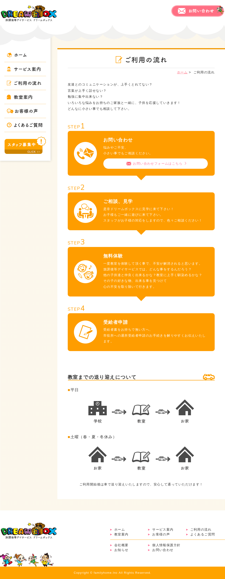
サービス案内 (162, 529)
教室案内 (121, 534)
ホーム (119, 529)
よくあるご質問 (202, 534)
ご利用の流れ (200, 529)
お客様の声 (161, 534)
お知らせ (121, 550)
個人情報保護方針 (166, 545)
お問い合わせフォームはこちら (158, 163)
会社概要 (121, 545)
